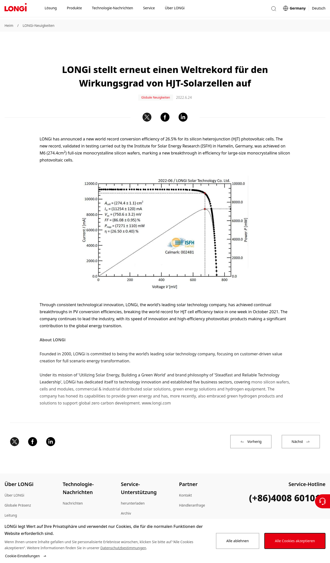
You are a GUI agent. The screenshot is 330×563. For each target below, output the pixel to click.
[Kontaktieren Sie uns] (322, 501)
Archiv (126, 498)
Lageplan (12, 510)
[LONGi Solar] (16, 10)
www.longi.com (156, 387)
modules (65, 373)
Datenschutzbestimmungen (123, 547)
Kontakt (185, 479)
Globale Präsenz (18, 490)
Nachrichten (73, 488)
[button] (274, 10)
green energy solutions (194, 373)
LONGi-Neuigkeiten (38, 25)
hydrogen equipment (245, 373)
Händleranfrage (192, 490)
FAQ (124, 518)
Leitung (11, 500)
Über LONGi (14, 479)
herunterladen (133, 488)
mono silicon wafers (270, 366)
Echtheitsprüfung (135, 508)
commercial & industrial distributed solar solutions (123, 373)
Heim (9, 25)
